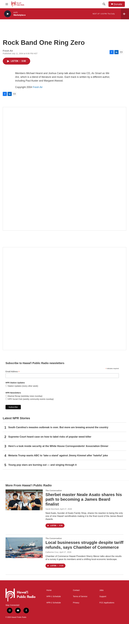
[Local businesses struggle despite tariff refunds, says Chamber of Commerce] (24, 547)
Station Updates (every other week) (22, 386)
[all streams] (125, 13)
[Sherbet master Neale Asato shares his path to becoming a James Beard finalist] (24, 500)
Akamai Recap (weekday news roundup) (24, 396)
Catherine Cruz (51, 552)
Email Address (13, 371)
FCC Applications (107, 603)
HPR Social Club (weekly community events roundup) (30, 399)
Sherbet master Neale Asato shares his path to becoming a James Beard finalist (83, 499)
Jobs (102, 590)
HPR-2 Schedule (53, 603)
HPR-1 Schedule (53, 596)
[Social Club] (64, 298)
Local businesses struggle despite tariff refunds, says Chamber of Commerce (84, 545)
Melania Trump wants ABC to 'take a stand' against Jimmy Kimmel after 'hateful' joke (58, 455)
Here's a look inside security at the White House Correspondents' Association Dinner (58, 446)
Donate (118, 4)
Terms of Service (80, 596)
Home (49, 590)
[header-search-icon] (104, 4)
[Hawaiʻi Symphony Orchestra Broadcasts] (64, 168)
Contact (76, 590)
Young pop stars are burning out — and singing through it (42, 464)
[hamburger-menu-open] (6, 4)
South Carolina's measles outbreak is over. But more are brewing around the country (58, 427)
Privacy (76, 603)
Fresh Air (38, 87)
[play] (7, 13)
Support (103, 596)
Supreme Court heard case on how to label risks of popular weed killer (49, 436)
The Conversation (53, 490)
